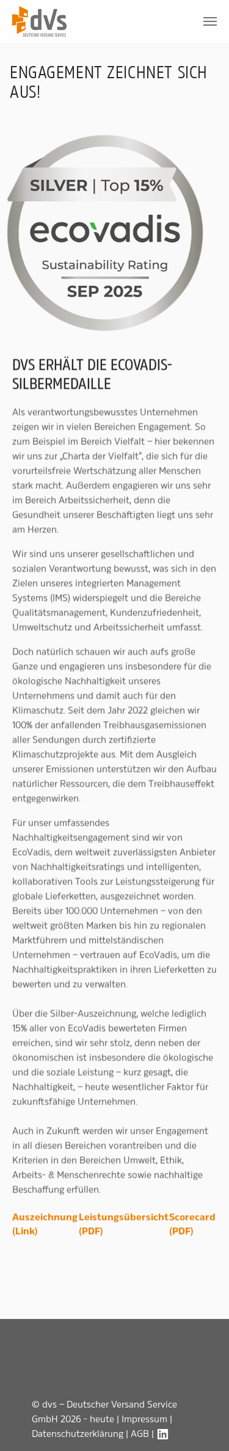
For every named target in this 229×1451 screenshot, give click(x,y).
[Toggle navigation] (210, 21)
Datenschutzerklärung (77, 1433)
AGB (140, 1433)
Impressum (144, 1419)
